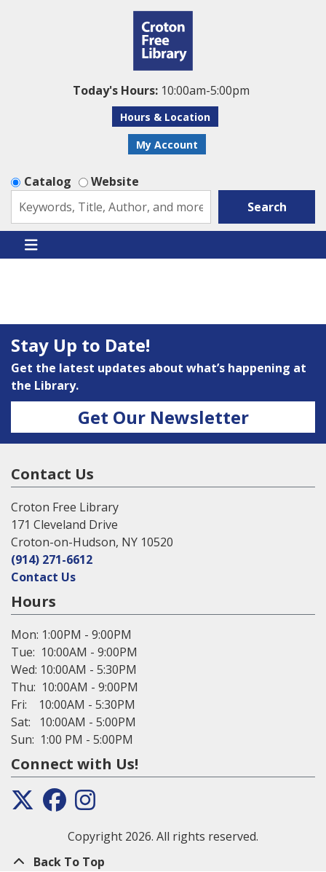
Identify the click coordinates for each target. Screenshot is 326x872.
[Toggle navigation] (31, 245)
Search (267, 207)
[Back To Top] (163, 861)
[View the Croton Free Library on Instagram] (85, 804)
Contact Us (43, 577)
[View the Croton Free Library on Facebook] (54, 804)
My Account (167, 145)
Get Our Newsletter (163, 417)
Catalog (47, 181)
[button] (161, 90)
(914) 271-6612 (51, 559)
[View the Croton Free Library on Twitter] (22, 804)
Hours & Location (165, 117)
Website (115, 181)
